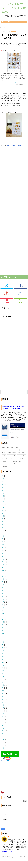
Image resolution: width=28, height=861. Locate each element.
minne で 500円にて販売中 (14, 145)
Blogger (14, 857)
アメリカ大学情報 (12, 452)
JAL (7, 450)
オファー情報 (21, 452)
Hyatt (22, 447)
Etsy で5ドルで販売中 (14, 138)
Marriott (11, 450)
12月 (3, 487)
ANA (8, 447)
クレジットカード (21, 455)
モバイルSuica (20, 458)
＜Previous (5, 392)
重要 (9, 461)
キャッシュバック (11, 455)
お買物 (3, 455)
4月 (3, 476)
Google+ (6, 293)
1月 (3, 484)
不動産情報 (4, 466)
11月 (3, 490)
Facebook (20, 286)
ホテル (12, 458)
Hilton (17, 447)
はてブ (20, 293)
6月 (3, 504)
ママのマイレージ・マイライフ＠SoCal (13, 8)
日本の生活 (12, 463)
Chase (12, 447)
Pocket (7, 301)
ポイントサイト (5, 458)
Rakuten (4, 452)
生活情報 (15, 461)
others (17, 450)
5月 (3, 507)
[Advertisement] (14, 169)
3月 (3, 478)
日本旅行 (19, 463)
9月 (3, 496)
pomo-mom (13, 837)
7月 (3, 501)
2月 (3, 481)
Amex (3, 447)
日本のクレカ (5, 463)
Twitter (7, 286)
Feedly (20, 301)
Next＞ (22, 392)
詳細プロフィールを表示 (8, 851)
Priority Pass (22, 450)
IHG (3, 450)
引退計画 (4, 461)
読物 (20, 461)
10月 (3, 493)
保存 (10, 466)
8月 (3, 498)
